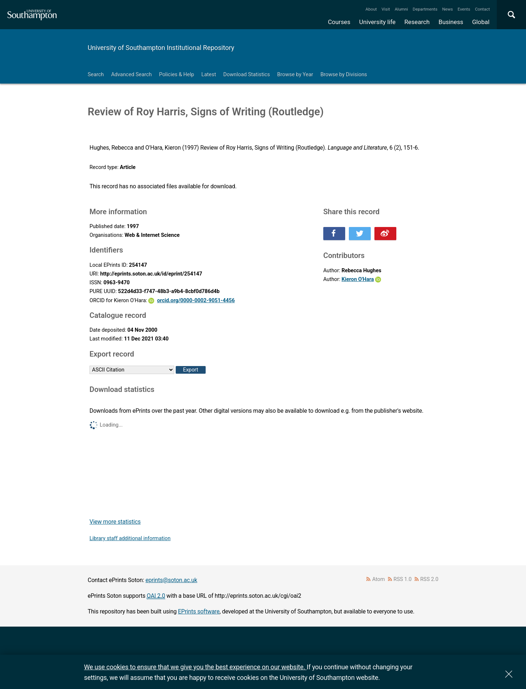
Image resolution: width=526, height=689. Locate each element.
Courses (339, 22)
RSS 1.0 (402, 579)
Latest (208, 75)
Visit (386, 9)
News (447, 9)
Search (96, 75)
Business (451, 22)
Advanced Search (131, 75)
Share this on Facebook (334, 233)
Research (417, 22)
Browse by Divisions (343, 75)
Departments (425, 9)
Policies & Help (176, 75)
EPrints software (199, 611)
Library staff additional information (130, 538)
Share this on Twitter (360, 233)
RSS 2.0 (429, 579)
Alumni (401, 9)
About (371, 9)
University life (377, 22)
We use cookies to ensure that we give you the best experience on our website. (195, 667)
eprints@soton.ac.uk (171, 580)
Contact (482, 9)
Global (480, 22)
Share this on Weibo (385, 233)
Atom (378, 579)
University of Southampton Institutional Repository (161, 47)
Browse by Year (295, 75)
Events (464, 9)
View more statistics (115, 521)
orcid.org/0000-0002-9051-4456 (196, 300)
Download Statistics (246, 75)
